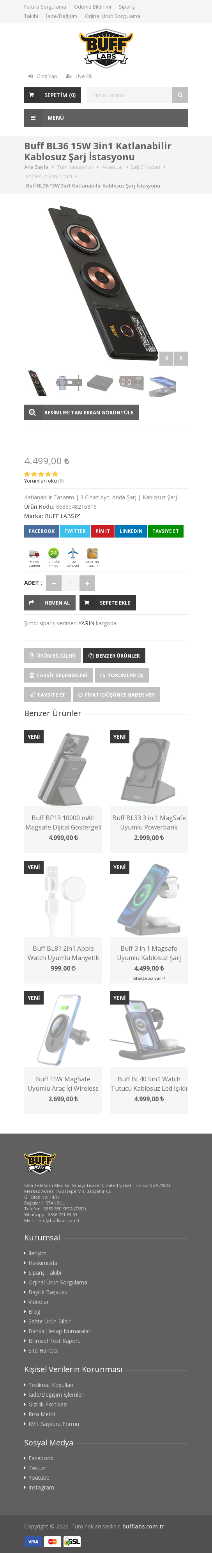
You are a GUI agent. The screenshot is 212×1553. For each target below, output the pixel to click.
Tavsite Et (47, 694)
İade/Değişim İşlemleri (56, 1394)
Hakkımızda (42, 1262)
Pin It (102, 531)
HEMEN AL (57, 602)
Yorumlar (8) (121, 675)
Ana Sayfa (36, 166)
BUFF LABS (59, 516)
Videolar (38, 1301)
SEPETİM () (60, 95)
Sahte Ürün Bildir (49, 1321)
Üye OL (79, 76)
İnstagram (41, 1487)
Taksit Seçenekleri (58, 675)
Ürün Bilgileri (53, 655)
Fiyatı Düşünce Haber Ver (116, 694)
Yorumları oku (40, 480)
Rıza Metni (41, 1414)
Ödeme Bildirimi (92, 6)
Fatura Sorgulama (45, 6)
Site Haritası (43, 1350)
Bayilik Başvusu (47, 1292)
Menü (44, 118)
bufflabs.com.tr (143, 1526)
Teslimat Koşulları (50, 1385)
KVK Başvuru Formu (53, 1423)
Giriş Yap (42, 76)
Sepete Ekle (115, 602)
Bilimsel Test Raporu (54, 1340)
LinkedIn (131, 531)
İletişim (37, 1253)
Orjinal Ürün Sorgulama (112, 15)
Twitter (75, 531)
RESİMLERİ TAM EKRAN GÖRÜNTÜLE (88, 412)
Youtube (38, 1477)
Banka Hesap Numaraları (60, 1331)
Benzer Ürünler (114, 655)
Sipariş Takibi (44, 1272)
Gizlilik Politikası (47, 1404)
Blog (34, 1311)
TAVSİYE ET (165, 531)
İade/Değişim (61, 15)
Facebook (42, 531)
